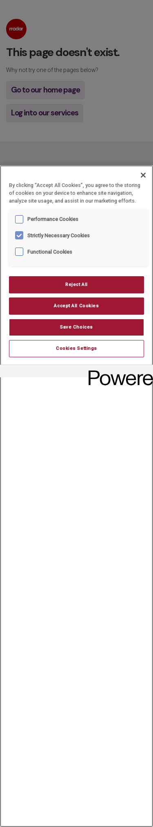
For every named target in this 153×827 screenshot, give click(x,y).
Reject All (76, 284)
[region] (76, 496)
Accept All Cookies (76, 306)
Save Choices (76, 327)
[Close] (143, 175)
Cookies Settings (76, 348)
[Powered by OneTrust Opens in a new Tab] (118, 372)
